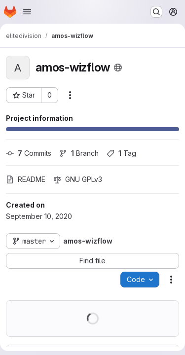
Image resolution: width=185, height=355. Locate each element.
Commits (28, 153)
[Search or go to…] (156, 12)
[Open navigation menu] (27, 12)
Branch (79, 153)
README (25, 179)
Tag (121, 153)
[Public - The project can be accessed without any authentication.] (118, 67)
